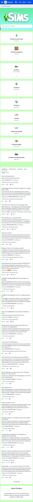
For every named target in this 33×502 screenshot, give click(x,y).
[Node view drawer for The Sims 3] (16, 94)
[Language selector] (16, 2)
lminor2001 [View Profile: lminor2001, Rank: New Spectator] (4, 286)
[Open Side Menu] (2, 2)
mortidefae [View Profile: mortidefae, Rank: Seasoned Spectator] (4, 303)
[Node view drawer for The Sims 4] (16, 76)
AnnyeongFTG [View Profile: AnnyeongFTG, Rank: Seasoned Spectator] (5, 458)
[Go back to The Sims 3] (16, 87)
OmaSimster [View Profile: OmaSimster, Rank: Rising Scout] (4, 255)
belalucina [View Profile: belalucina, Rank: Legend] (4, 211)
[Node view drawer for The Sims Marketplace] (16, 58)
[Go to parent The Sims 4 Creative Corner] (24, 212)
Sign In (29, 2)
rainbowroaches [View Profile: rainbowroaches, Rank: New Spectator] (5, 333)
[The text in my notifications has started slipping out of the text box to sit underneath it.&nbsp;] (16, 376)
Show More (16, 481)
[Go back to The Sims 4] (16, 70)
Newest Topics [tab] (12, 169)
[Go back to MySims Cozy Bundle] (16, 131)
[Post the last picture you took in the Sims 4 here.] (16, 315)
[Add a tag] (7, 173)
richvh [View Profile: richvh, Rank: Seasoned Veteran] (3, 426)
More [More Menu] (25, 169)
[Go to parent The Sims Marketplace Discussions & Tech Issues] (14, 351)
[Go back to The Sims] (16, 118)
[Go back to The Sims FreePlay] (16, 144)
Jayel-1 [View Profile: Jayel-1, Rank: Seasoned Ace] (3, 180)
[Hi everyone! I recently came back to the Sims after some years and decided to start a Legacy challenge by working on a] (16, 469)
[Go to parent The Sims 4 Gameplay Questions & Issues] (12, 199)
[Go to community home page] (8, 2)
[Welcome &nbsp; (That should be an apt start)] (16, 178)
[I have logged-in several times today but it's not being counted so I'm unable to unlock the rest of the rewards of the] (16, 300)
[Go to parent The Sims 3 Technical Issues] (9, 242)
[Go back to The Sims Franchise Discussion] (16, 157)
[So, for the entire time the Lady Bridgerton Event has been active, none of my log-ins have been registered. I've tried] (16, 193)
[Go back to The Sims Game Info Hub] (16, 39)
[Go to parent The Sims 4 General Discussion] (10, 227)
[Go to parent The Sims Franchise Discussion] (10, 182)
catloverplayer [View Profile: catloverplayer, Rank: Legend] (5, 317)
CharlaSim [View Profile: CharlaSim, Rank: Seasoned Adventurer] (4, 224)
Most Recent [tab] (4, 169)
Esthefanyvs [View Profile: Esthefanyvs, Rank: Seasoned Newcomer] (4, 364)
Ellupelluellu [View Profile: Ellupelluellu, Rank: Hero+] (4, 270)
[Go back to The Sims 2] (16, 105)
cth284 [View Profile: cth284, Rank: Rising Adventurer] (3, 349)
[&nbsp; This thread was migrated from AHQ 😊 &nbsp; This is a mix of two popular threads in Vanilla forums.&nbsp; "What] (16, 266)
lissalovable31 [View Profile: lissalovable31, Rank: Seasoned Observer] (5, 442)
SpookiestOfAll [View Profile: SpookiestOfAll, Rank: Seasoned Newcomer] (5, 196)
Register (24, 2)
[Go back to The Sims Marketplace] (16, 52)
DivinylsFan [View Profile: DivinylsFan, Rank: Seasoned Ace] (4, 240)
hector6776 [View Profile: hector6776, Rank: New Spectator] (4, 394)
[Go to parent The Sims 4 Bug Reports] (8, 289)
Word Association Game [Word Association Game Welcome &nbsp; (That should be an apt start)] (8, 176)
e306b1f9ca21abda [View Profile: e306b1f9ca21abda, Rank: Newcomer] (6, 473)
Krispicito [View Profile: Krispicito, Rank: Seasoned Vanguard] (4, 379)
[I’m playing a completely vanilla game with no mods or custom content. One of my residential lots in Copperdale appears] (16, 330)
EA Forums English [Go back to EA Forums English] (5, 6)
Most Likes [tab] (19, 169)
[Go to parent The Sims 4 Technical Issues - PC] (10, 366)
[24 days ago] (15, 180)
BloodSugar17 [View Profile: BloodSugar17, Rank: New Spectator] (5, 409)
